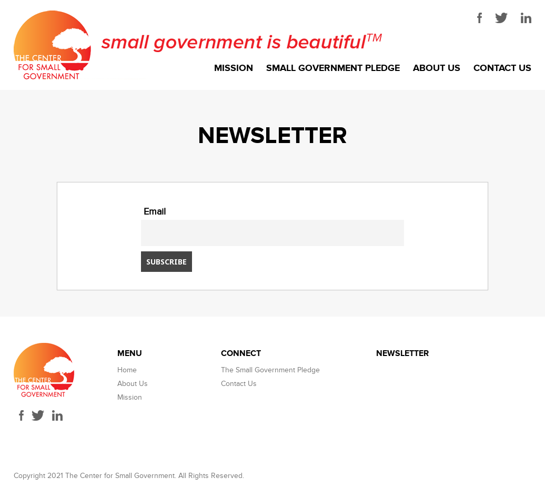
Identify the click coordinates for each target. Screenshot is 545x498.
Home (127, 369)
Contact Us (502, 68)
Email (155, 211)
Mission (233, 68)
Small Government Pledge (333, 68)
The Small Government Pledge (270, 369)
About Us (436, 68)
